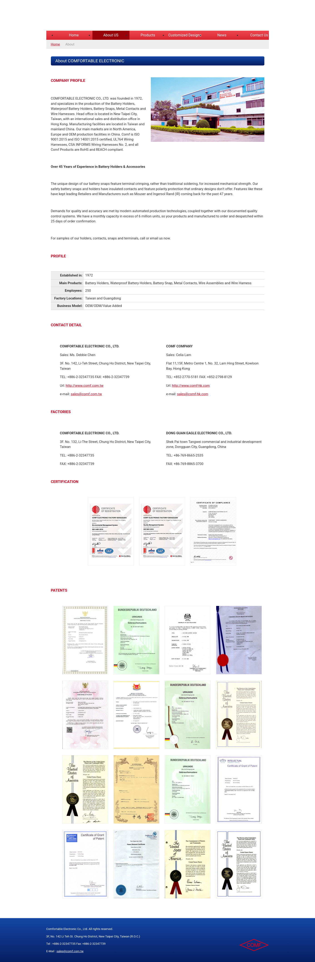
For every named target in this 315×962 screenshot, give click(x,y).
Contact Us (259, 35)
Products (148, 35)
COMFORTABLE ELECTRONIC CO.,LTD (103, 16)
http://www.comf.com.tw (84, 386)
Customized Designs (184, 35)
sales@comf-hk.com (192, 394)
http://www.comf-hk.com (191, 386)
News (221, 35)
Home (74, 35)
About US (110, 35)
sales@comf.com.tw (86, 394)
